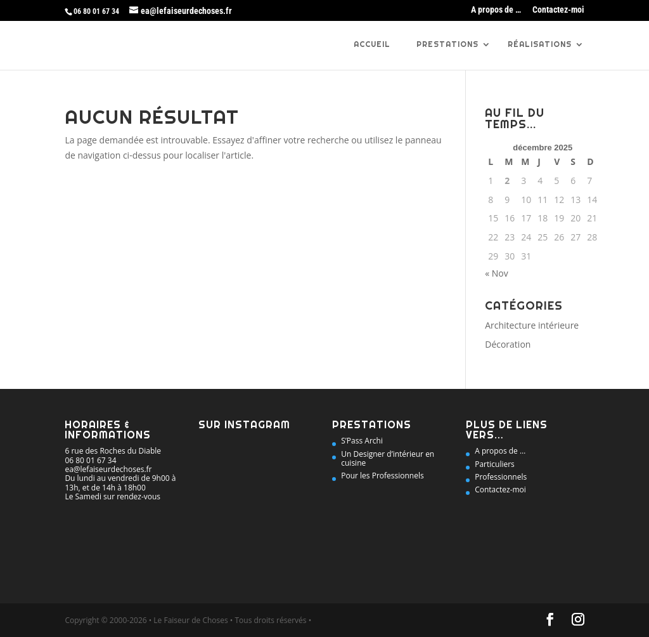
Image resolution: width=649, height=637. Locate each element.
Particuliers (495, 464)
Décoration (507, 344)
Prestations (447, 44)
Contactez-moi (558, 10)
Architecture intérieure (532, 325)
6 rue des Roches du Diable (113, 450)
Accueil (372, 44)
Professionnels (501, 476)
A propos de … (496, 10)
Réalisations (540, 44)
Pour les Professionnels (382, 475)
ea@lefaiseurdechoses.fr (108, 469)
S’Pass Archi (362, 440)
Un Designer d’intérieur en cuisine (387, 458)
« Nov (496, 273)
